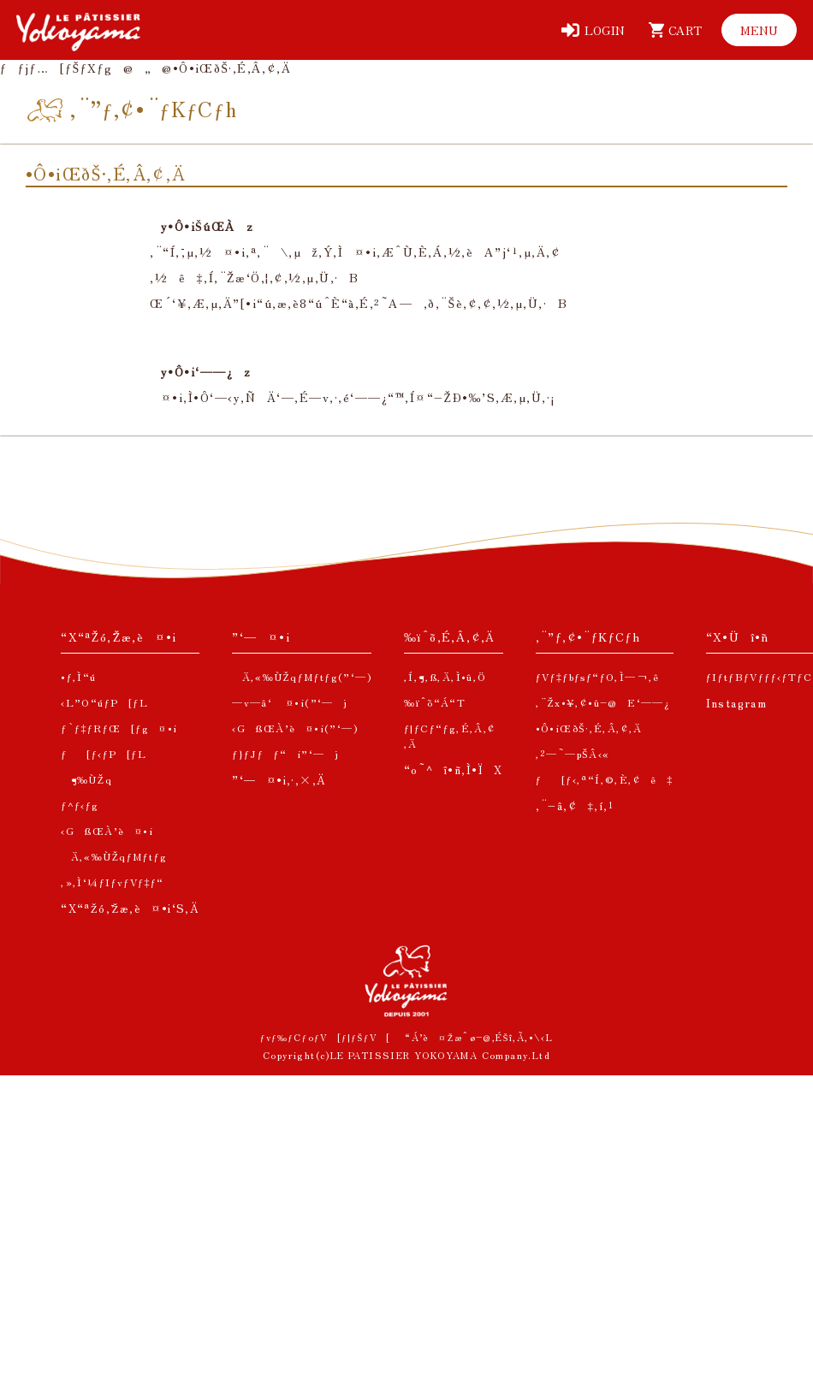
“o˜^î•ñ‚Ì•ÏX (453, 769)
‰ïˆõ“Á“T (435, 702)
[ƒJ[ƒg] (672, 30)
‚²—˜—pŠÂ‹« (573, 753)
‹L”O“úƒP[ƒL (104, 702)
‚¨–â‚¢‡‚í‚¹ (575, 805)
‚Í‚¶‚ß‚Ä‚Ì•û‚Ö (445, 676)
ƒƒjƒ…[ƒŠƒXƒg (56, 67)
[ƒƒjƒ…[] (759, 30)
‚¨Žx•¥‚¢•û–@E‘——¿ (603, 702)
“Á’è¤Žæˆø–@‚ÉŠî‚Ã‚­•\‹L (479, 1037)
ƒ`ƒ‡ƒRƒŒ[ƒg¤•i (119, 727)
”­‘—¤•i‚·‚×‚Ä (279, 780)
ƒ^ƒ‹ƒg (79, 804)
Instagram (737, 703)
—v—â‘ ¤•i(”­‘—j (289, 702)
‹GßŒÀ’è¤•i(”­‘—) (295, 727)
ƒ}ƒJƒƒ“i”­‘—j (285, 753)
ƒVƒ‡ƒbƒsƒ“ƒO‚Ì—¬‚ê (598, 676)
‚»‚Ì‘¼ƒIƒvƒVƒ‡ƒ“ (112, 881)
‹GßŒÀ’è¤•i (107, 830)
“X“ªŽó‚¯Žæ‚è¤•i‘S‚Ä (130, 908)
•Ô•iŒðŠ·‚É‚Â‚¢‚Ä (589, 727)
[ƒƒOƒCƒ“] (593, 30)
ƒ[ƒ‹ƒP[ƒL (103, 753)
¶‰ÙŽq (86, 779)
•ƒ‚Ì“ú (78, 676)
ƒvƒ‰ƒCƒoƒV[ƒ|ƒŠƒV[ (325, 1037)
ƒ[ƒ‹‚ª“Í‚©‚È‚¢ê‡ (605, 779)
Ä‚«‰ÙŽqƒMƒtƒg (114, 856)
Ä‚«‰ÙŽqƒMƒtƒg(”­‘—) (301, 676)
